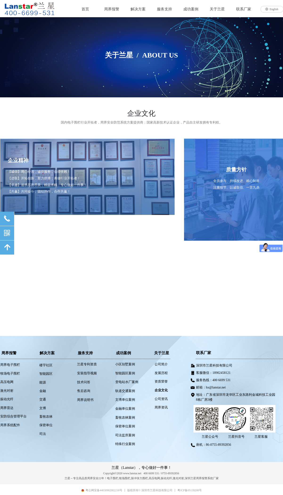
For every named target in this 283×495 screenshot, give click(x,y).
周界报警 (111, 9)
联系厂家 (243, 9)
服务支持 (164, 9)
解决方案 (138, 9)
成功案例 (190, 9)
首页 (85, 9)
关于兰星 (217, 9)
